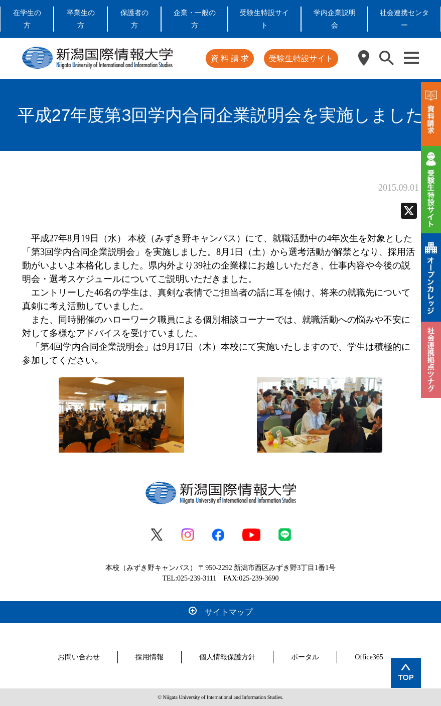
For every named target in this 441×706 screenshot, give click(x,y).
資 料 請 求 (230, 58)
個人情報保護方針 (227, 657)
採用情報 (149, 657)
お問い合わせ (79, 657)
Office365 (369, 657)
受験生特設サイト (301, 58)
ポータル (305, 657)
